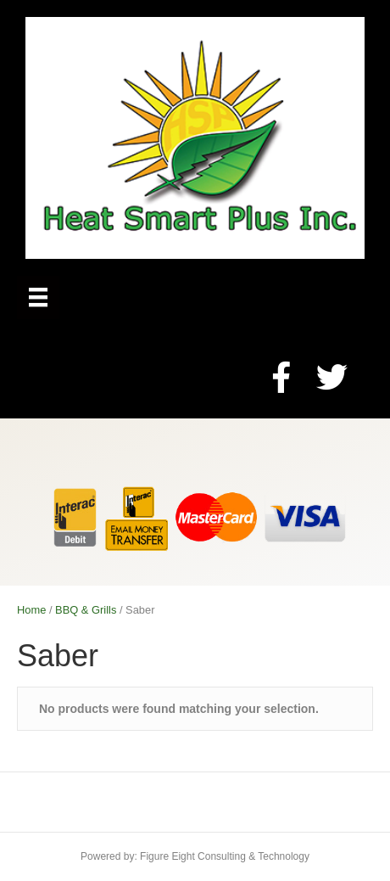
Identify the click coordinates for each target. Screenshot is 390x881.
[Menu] (38, 297)
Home (31, 609)
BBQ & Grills (85, 609)
